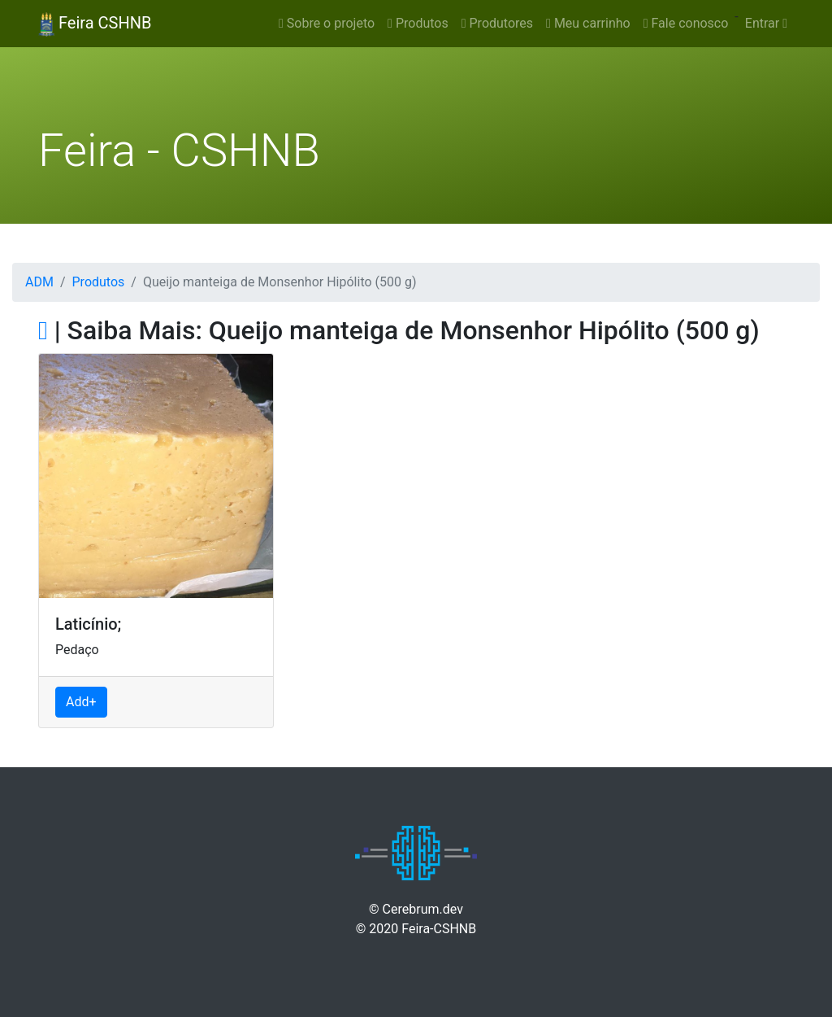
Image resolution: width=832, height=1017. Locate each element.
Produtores (497, 23)
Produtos (418, 23)
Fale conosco (686, 23)
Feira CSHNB (94, 24)
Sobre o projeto (327, 23)
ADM (39, 282)
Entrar (766, 23)
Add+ (81, 701)
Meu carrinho (588, 23)
